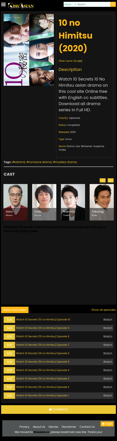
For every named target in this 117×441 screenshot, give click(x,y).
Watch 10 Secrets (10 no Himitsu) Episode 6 (42, 353)
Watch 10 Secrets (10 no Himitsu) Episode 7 (42, 345)
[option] (15, 202)
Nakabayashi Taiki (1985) (69, 213)
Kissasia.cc (41, 432)
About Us (39, 427)
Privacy (24, 427)
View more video (14, 310)
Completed (73, 125)
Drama (71, 146)
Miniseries (86, 146)
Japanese (74, 118)
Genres (53, 427)
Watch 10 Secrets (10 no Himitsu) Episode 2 (42, 387)
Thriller (62, 150)
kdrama (19, 162)
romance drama (40, 162)
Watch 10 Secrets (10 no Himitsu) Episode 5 (42, 361)
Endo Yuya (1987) (38, 213)
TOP (107, 424)
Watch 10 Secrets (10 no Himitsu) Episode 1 (42, 395)
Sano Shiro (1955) (10, 213)
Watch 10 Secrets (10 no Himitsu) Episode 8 (42, 336)
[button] (103, 180)
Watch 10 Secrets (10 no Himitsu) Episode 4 (42, 370)
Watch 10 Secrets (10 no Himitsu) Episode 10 (43, 319)
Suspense (98, 146)
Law (77, 146)
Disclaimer (69, 427)
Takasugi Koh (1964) (98, 213)
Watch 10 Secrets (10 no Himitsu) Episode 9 (42, 328)
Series (68, 139)
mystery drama (66, 162)
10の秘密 (77, 61)
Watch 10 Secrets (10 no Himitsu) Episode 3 (42, 378)
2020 (73, 132)
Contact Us (87, 427)
